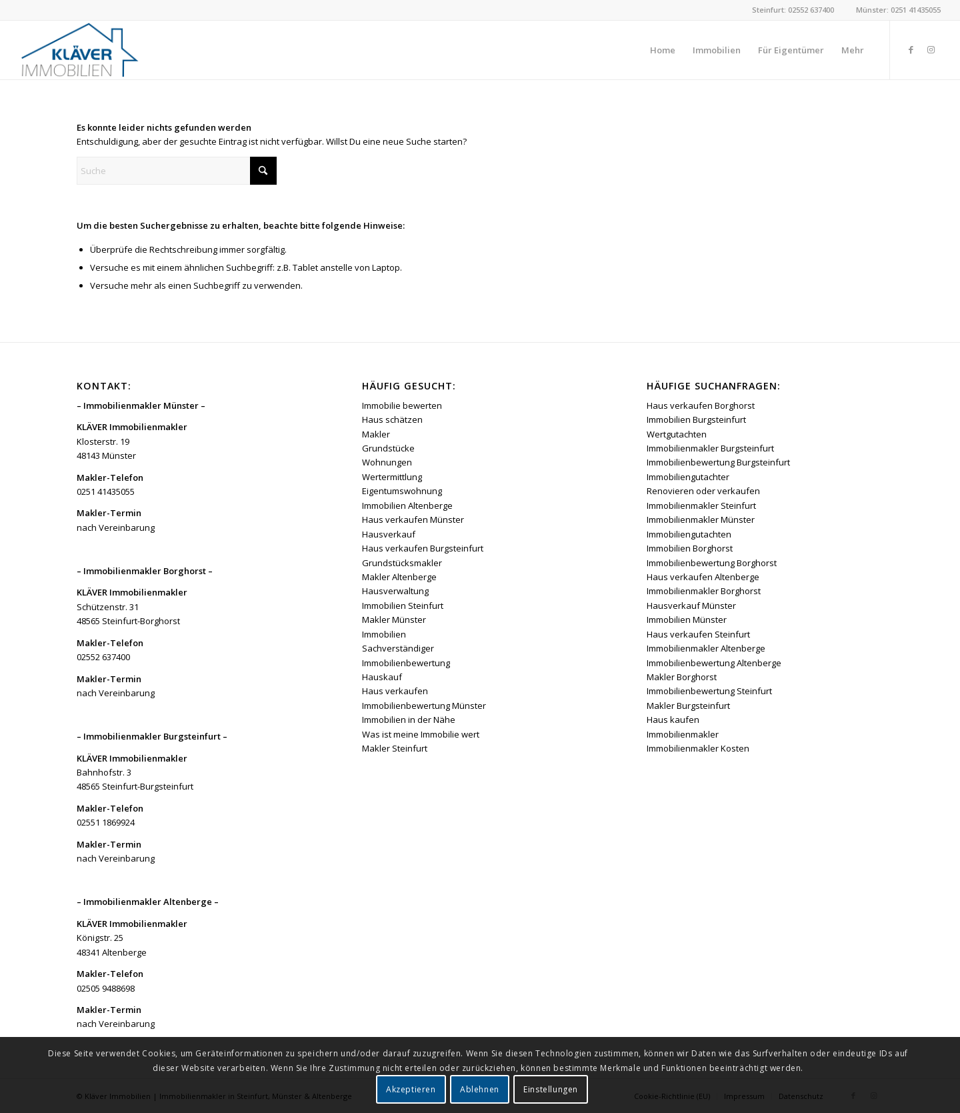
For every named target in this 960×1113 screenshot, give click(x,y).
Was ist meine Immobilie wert (420, 734)
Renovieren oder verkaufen (703, 491)
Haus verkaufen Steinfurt (698, 634)
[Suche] (177, 171)
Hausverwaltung (395, 591)
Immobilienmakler (683, 734)
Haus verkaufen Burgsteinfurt (422, 548)
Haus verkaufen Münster (413, 519)
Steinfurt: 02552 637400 (793, 10)
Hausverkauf (388, 534)
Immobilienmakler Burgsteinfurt (710, 448)
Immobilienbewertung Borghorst (712, 563)
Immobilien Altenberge (407, 505)
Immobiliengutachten (689, 534)
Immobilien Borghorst (690, 548)
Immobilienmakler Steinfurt (701, 505)
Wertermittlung (392, 477)
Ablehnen (479, 1089)
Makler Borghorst (682, 677)
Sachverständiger (398, 648)
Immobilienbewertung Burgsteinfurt (718, 462)
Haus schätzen (392, 419)
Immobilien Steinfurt (402, 606)
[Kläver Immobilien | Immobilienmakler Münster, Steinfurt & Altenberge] (79, 50)
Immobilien (384, 634)
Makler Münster (394, 620)
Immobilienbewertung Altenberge (714, 663)
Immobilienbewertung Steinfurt (709, 691)
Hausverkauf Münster (691, 606)
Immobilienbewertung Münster (424, 706)
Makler (376, 434)
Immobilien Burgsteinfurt (696, 419)
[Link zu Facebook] (911, 49)
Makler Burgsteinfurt (688, 706)
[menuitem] (662, 50)
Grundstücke (388, 448)
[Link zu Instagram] (931, 49)
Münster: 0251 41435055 (898, 10)
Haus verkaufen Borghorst (701, 405)
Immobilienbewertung (406, 663)
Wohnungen (387, 462)
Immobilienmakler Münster (701, 519)
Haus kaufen (673, 720)
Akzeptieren (411, 1089)
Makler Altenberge (399, 577)
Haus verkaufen (395, 691)
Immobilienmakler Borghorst (704, 591)
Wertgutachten (677, 434)
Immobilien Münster (687, 620)
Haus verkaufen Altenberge (703, 577)
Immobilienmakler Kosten (698, 748)
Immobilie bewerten (402, 405)
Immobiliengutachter (688, 477)
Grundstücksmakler (402, 563)
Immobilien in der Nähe (408, 720)
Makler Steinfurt (394, 748)
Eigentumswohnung (402, 491)
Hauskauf (382, 677)
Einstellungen (550, 1089)
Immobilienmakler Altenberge (706, 648)
